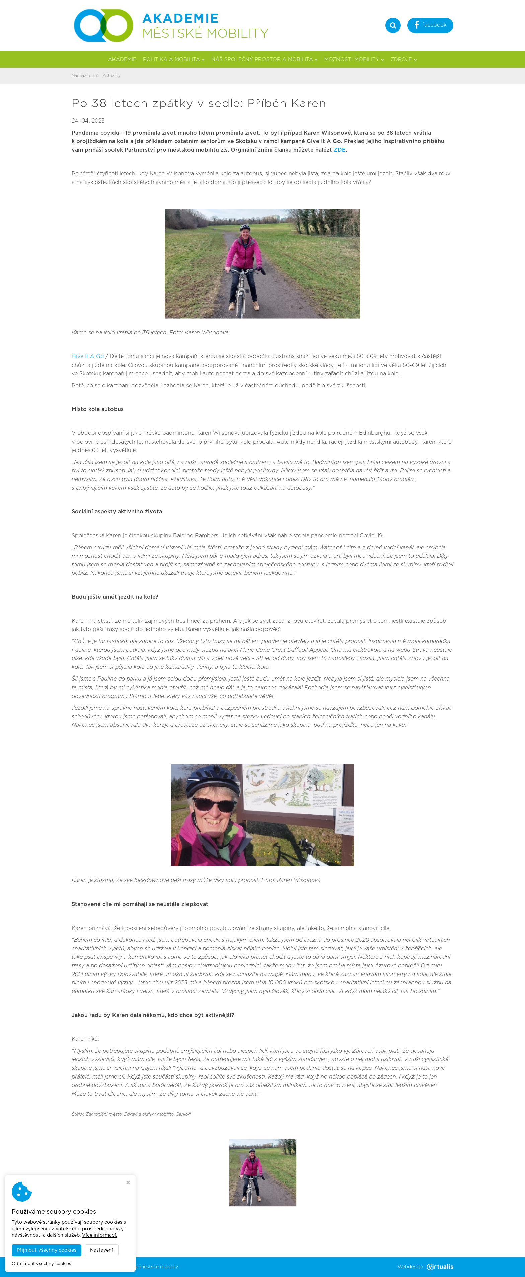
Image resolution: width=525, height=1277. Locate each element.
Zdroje (404, 59)
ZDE (340, 150)
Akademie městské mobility (147, 1267)
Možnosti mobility (354, 59)
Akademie (122, 59)
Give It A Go (88, 356)
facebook (430, 26)
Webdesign (425, 1267)
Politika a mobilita (174, 59)
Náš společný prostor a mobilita (264, 59)
